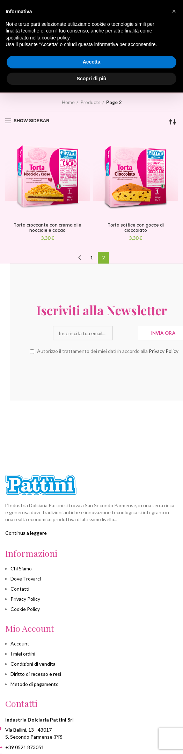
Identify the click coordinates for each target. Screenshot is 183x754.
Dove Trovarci (25, 579)
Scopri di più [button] (92, 78)
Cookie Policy (25, 609)
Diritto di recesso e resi (35, 674)
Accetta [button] (92, 62)
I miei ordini (22, 654)
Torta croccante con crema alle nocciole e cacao (47, 227)
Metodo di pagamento (34, 684)
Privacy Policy (153, 351)
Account (19, 643)
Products (90, 102)
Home (68, 102)
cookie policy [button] (55, 37)
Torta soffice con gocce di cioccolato (136, 227)
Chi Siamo (21, 568)
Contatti (19, 589)
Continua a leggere (26, 533)
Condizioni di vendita (33, 664)
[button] (174, 11)
